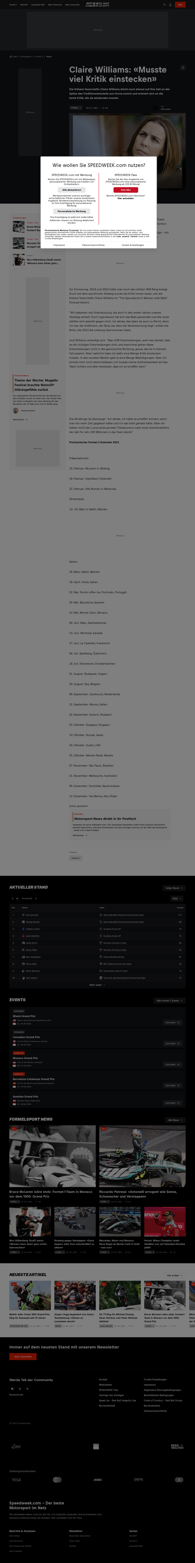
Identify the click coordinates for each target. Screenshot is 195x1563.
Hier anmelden (126, 198)
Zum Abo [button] (126, 190)
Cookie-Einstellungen (133, 245)
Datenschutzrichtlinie (93, 245)
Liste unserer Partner (127, 237)
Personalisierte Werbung (72, 211)
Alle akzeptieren (71, 190)
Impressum (59, 245)
